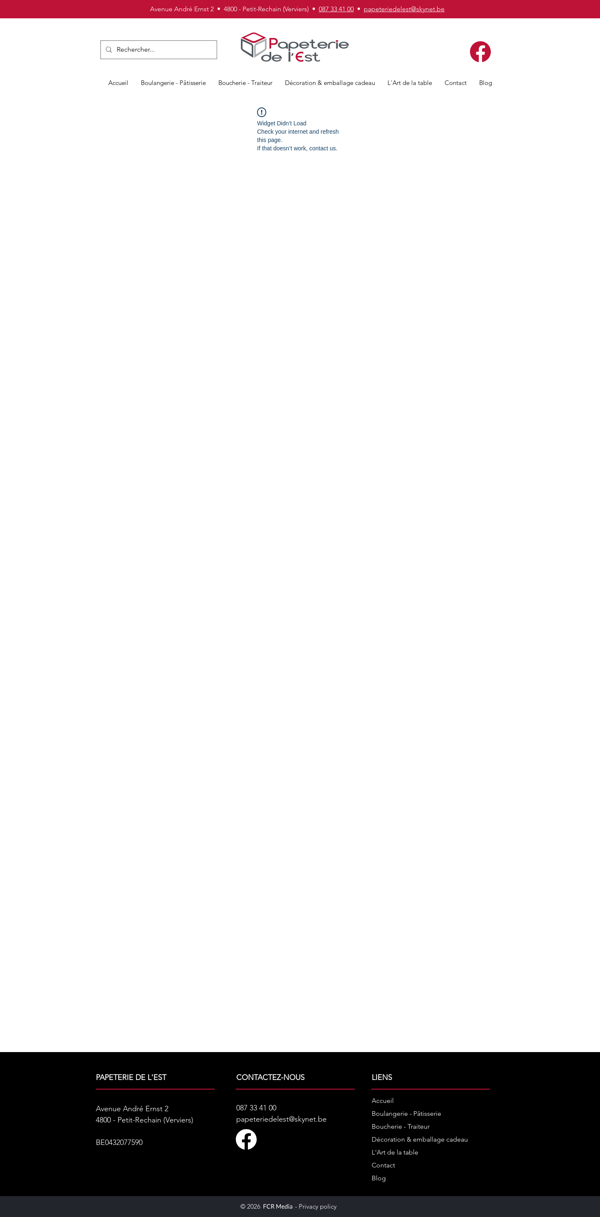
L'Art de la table (395, 1152)
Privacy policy (318, 1206)
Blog (379, 1178)
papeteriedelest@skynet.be (404, 9)
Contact (383, 1165)
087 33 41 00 (336, 9)
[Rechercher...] (158, 50)
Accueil (383, 1101)
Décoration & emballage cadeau (420, 1139)
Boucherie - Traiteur (401, 1126)
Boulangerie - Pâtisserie (406, 1113)
